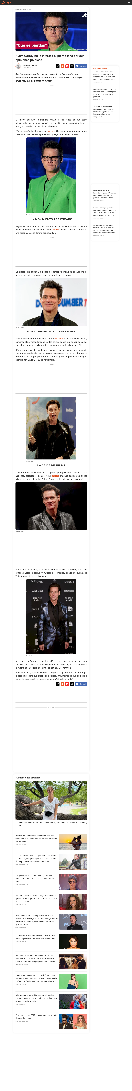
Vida (30, 9)
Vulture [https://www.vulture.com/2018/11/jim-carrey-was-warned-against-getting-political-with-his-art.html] (51, 131)
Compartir (81, 66)
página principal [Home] (20, 9)
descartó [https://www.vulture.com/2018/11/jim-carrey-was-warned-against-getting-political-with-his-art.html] (58, 338)
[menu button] (129, 2)
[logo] (7, 2)
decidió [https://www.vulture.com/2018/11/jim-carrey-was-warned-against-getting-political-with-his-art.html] (56, 229)
